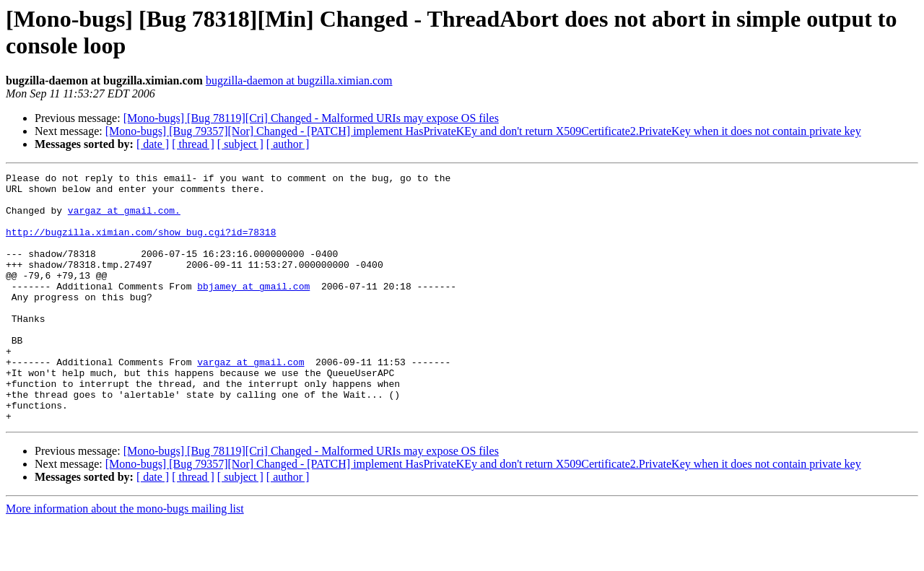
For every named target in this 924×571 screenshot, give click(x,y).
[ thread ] (193, 144)
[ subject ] (240, 144)
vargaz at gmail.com (250, 400)
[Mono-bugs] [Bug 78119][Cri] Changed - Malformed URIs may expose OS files (311, 118)
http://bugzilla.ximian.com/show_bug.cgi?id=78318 (141, 244)
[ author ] (288, 144)
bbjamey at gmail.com (253, 309)
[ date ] (152, 144)
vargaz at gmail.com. (124, 218)
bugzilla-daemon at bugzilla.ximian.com (299, 80)
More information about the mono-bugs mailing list (125, 558)
